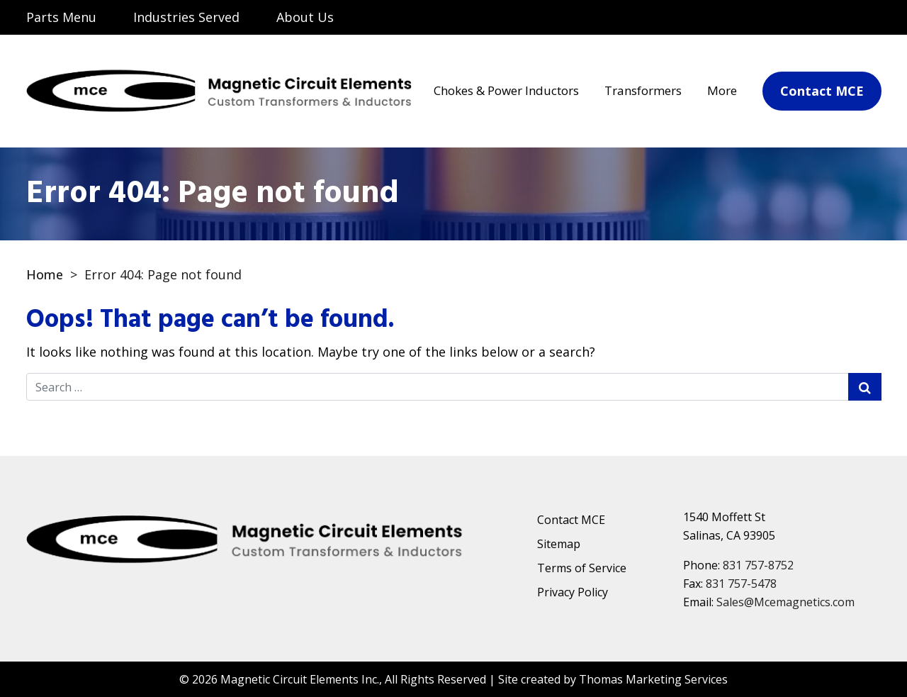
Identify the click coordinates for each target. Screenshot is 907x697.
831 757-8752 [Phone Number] (758, 565)
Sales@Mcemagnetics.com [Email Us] (785, 602)
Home (44, 274)
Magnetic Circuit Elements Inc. (299, 679)
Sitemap (558, 544)
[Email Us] (809, 18)
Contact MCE (571, 520)
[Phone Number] (862, 18)
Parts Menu (61, 17)
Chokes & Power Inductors (506, 90)
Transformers (643, 90)
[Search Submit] (864, 387)
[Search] (754, 17)
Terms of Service (581, 568)
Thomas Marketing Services (653, 679)
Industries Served (186, 17)
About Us (305, 17)
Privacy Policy (572, 592)
